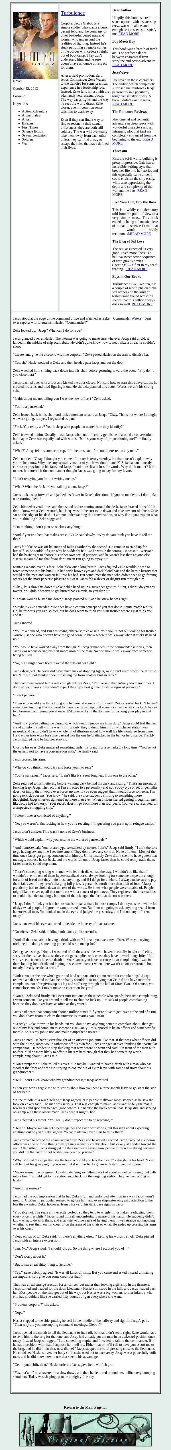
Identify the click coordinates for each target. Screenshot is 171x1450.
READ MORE (128, 34)
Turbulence (73, 13)
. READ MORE (132, 102)
